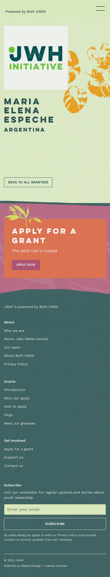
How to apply (15, 406)
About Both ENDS (19, 356)
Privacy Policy (15, 364)
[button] (100, 8)
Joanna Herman (55, 566)
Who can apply (16, 398)
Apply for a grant (18, 449)
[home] (20, 6)
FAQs (8, 415)
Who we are (14, 331)
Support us (13, 457)
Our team (12, 347)
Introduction (14, 390)
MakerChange (31, 566)
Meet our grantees (19, 423)
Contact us (13, 466)
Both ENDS (36, 11)
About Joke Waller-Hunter (26, 339)
